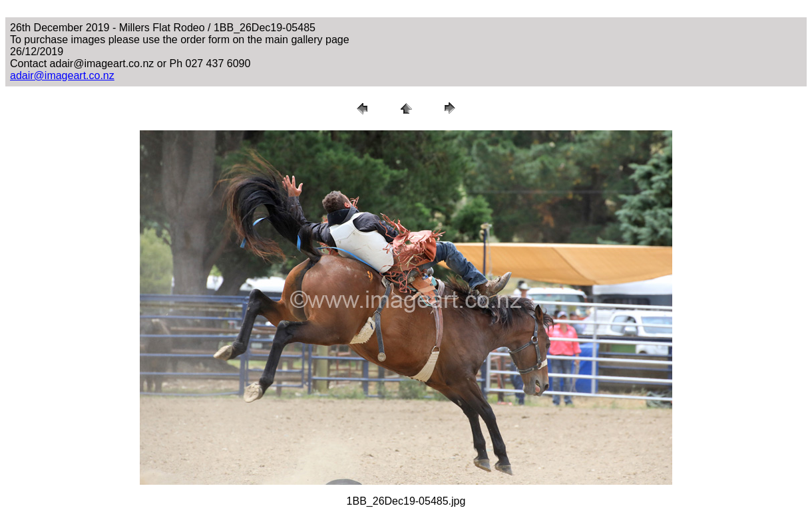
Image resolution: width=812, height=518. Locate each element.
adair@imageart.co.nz (62, 75)
